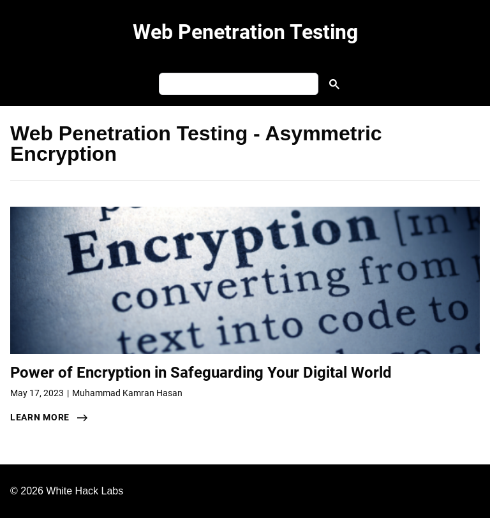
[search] (237, 84)
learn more (40, 417)
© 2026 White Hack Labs (66, 490)
